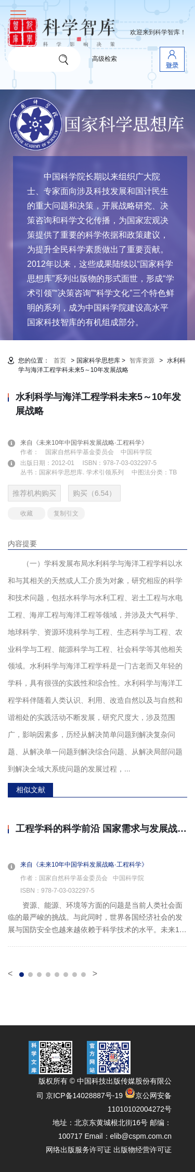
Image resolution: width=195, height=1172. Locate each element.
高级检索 (104, 58)
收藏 (26, 513)
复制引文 (66, 513)
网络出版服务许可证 (78, 1149)
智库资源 (141, 360)
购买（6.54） (94, 493)
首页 (60, 360)
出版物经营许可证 (142, 1149)
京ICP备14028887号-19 (84, 1095)
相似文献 (30, 789)
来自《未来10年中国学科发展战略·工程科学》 (90, 442)
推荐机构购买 (34, 493)
